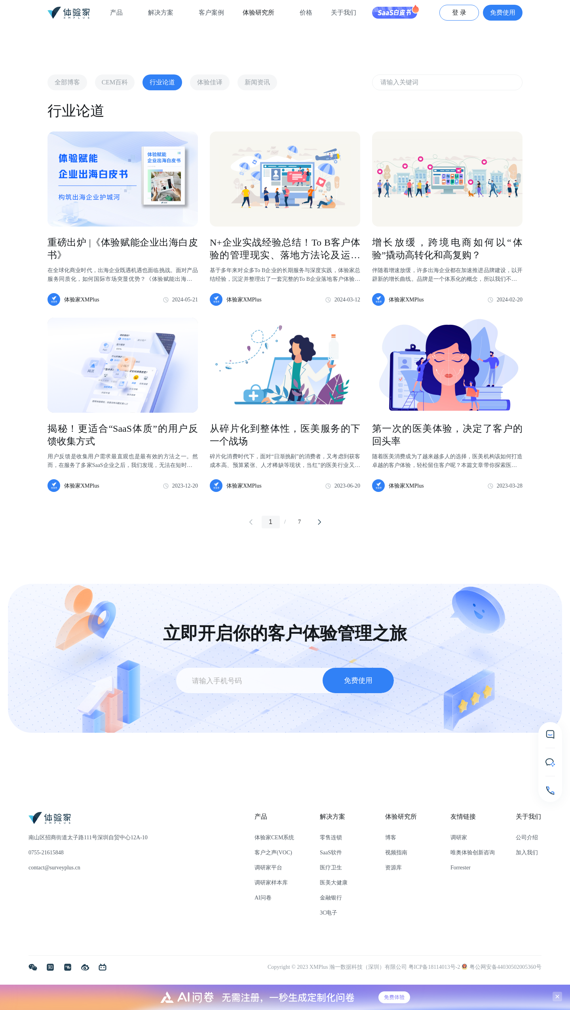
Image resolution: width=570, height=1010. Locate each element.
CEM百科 (115, 82)
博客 (390, 837)
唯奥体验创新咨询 (472, 853)
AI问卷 (263, 898)
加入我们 (527, 853)
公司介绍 (527, 837)
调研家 (458, 837)
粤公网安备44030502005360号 (502, 967)
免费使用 (502, 12)
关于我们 (347, 12)
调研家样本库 (271, 883)
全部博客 (67, 82)
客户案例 (211, 12)
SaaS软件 (331, 853)
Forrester (460, 868)
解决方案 (164, 12)
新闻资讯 (257, 82)
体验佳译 (209, 82)
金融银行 (331, 898)
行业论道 (162, 82)
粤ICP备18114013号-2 (435, 967)
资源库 (393, 868)
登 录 (459, 12)
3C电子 (328, 913)
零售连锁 (331, 837)
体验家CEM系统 (274, 837)
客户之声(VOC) (273, 853)
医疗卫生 (331, 868)
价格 (306, 12)
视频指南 (396, 853)
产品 (119, 12)
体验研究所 (262, 12)
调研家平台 (268, 868)
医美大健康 (334, 883)
